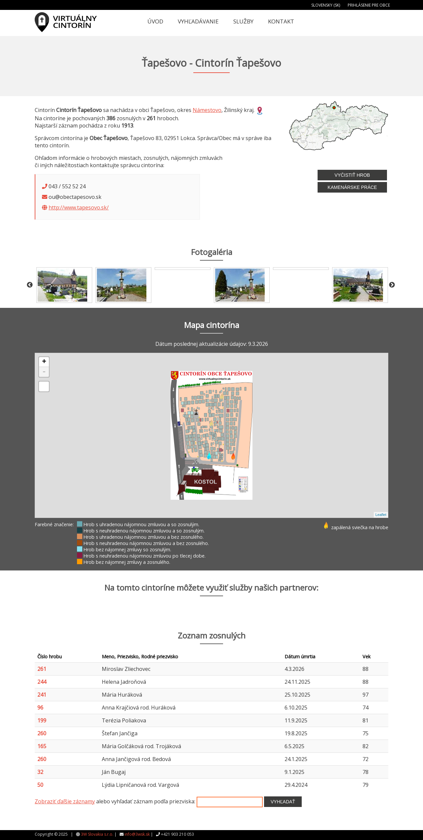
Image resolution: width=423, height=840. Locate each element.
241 (41, 694)
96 (40, 707)
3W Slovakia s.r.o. (97, 834)
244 (41, 681)
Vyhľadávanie (198, 21)
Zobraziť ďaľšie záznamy (65, 801)
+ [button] (44, 362)
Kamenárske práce (352, 187)
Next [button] (392, 285)
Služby (243, 21)
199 (41, 720)
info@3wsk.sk (137, 834)
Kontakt (281, 21)
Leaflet (380, 515)
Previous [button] (29, 285)
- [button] (44, 372)
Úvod (155, 21)
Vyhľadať (283, 801)
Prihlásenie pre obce (369, 5)
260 (41, 733)
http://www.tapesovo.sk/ (79, 207)
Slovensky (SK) (325, 5)
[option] (64, 285)
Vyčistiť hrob (352, 175)
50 (40, 784)
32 (40, 772)
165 (41, 746)
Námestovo (207, 110)
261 (41, 669)
